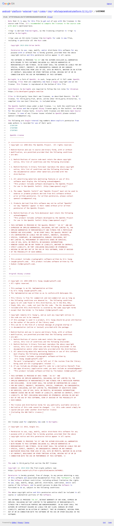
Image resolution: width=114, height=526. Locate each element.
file (50, 17)
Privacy (20, 522)
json (110, 522)
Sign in (109, 4)
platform (16, 11)
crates (42, 11)
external (27, 11)
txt (104, 522)
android (6, 11)
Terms (26, 522)
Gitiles (14, 522)
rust (35, 11)
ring (50, 11)
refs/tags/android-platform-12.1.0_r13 (73, 11)
